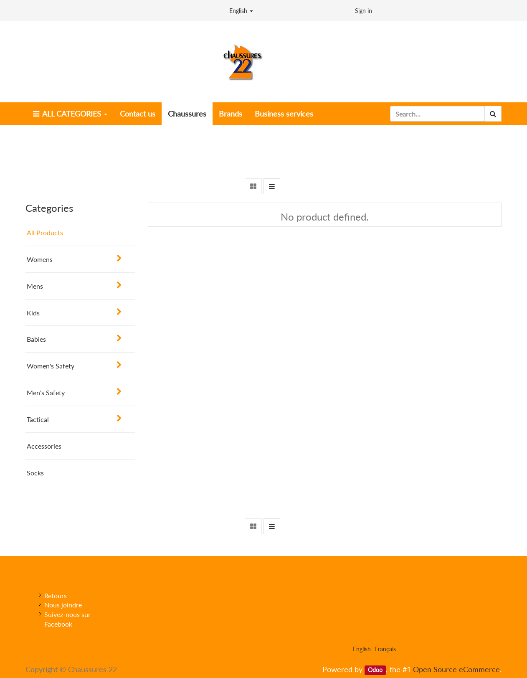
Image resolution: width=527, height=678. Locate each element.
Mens (35, 286)
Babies (36, 339)
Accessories (44, 446)
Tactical (38, 419)
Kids (33, 313)
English (241, 10)
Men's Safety (46, 392)
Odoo (375, 670)
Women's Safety (50, 366)
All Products (45, 232)
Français (385, 649)
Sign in (363, 10)
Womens (40, 259)
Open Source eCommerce (456, 669)
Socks (35, 473)
